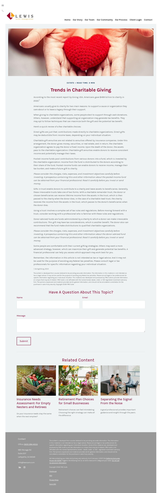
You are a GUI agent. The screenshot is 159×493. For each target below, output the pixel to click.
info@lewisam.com (26, 462)
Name (19, 297)
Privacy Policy (53, 480)
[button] (65, 15)
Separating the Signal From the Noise (116, 401)
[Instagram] (24, 467)
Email (85, 297)
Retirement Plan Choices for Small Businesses (76, 401)
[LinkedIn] (20, 467)
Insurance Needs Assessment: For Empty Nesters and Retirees (33, 403)
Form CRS (52, 484)
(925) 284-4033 (31, 444)
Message (21, 315)
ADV (50, 476)
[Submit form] (24, 341)
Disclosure (53, 471)
